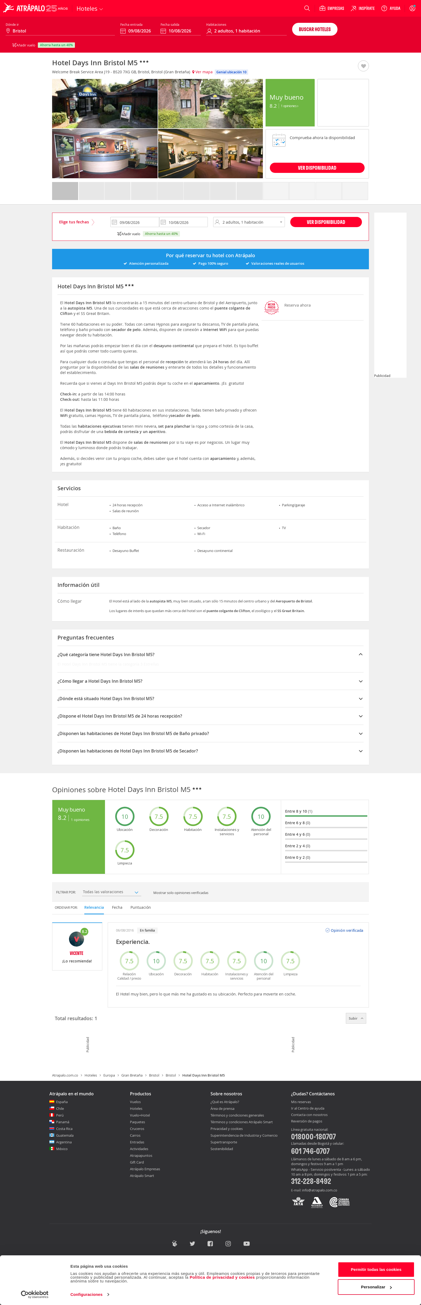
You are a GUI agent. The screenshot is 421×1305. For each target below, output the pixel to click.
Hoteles (91, 1075)
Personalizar (376, 1287)
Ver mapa (202, 71)
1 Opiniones (289, 106)
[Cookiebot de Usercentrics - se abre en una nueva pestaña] (34, 1295)
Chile (60, 1108)
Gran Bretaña (132, 1075)
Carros (135, 1135)
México (62, 1148)
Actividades (139, 1148)
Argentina (64, 1142)
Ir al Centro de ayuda (307, 1108)
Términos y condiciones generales (237, 1115)
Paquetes (137, 1121)
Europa (109, 1075)
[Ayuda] (390, 8)
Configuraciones (86, 1294)
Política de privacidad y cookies (222, 1277)
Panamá (62, 1121)
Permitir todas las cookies (376, 1269)
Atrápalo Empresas (145, 1168)
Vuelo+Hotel (140, 1115)
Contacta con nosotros (309, 1115)
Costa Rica (64, 1128)
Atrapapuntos (141, 1155)
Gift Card (137, 1162)
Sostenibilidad (221, 1148)
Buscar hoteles (315, 29)
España (62, 1101)
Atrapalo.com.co (65, 1075)
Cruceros (137, 1128)
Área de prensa (222, 1108)
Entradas (137, 1142)
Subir (356, 1018)
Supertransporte (223, 1142)
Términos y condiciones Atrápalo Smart (241, 1121)
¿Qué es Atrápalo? (224, 1101)
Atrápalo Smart (142, 1175)
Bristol (154, 1075)
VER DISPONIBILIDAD (317, 167)
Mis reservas (301, 1102)
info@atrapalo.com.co (319, 1190)
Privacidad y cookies (226, 1128)
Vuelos (135, 1101)
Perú (60, 1115)
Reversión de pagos (306, 1121)
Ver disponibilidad (326, 222)
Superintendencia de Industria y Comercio (244, 1135)
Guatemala (65, 1135)
